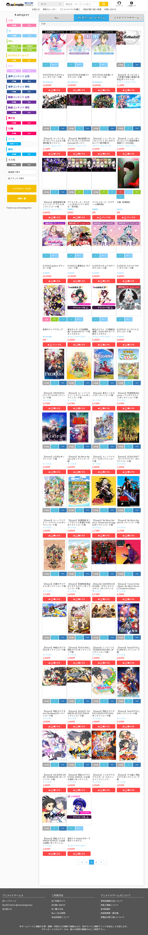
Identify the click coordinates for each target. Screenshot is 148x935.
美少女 (11, 118)
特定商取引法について (111, 900)
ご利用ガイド (58, 900)
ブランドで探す (16, 178)
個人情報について (109, 904)
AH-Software (48, 82)
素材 (10, 149)
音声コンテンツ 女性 (18, 76)
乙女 (10, 20)
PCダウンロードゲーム (91, 18)
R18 (29, 25)
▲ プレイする (104, 217)
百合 (10, 66)
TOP (43, 23)
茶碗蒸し (70, 209)
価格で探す (14, 172)
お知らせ (7, 909)
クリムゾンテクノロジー (76, 336)
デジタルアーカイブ (18, 55)
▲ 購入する (54, 90)
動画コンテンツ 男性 (18, 107)
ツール (11, 139)
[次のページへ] (105, 862)
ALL (56, 17)
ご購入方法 (57, 909)
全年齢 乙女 (14, 46)
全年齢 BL (29, 46)
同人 (11, 41)
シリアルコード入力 (22, 188)
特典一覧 (22, 198)
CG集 (10, 128)
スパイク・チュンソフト (126, 82)
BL (10, 30)
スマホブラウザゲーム (126, 17)
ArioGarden (47, 336)
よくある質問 (58, 913)
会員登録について (60, 917)
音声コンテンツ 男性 (18, 86)
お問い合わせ (58, 904)
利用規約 (105, 909)
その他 (11, 159)
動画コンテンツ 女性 (18, 97)
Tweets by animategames (19, 207)
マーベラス (47, 400)
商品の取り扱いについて (112, 917)
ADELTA (119, 209)
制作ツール (13, 144)
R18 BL (29, 50)
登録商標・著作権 (109, 913)
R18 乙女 (14, 50)
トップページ (9, 900)
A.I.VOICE (46, 273)
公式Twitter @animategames (18, 904)
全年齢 (14, 25)
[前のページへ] (77, 862)
